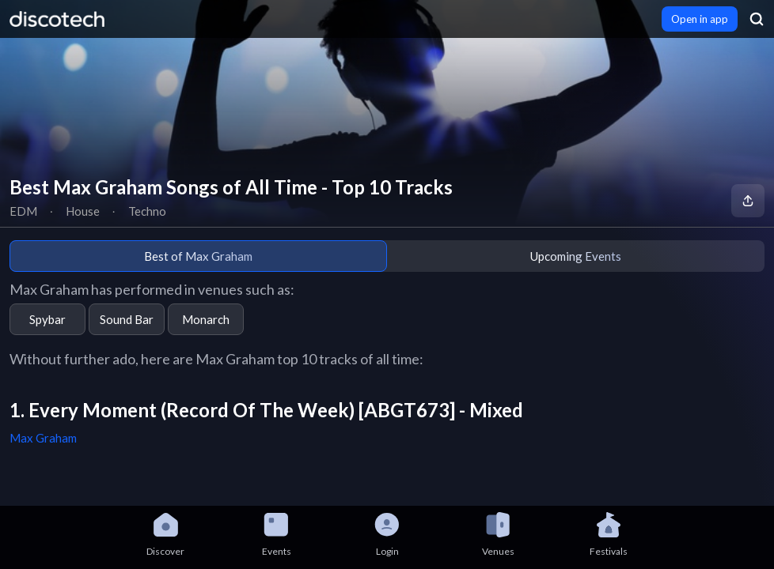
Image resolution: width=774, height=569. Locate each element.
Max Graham (43, 438)
